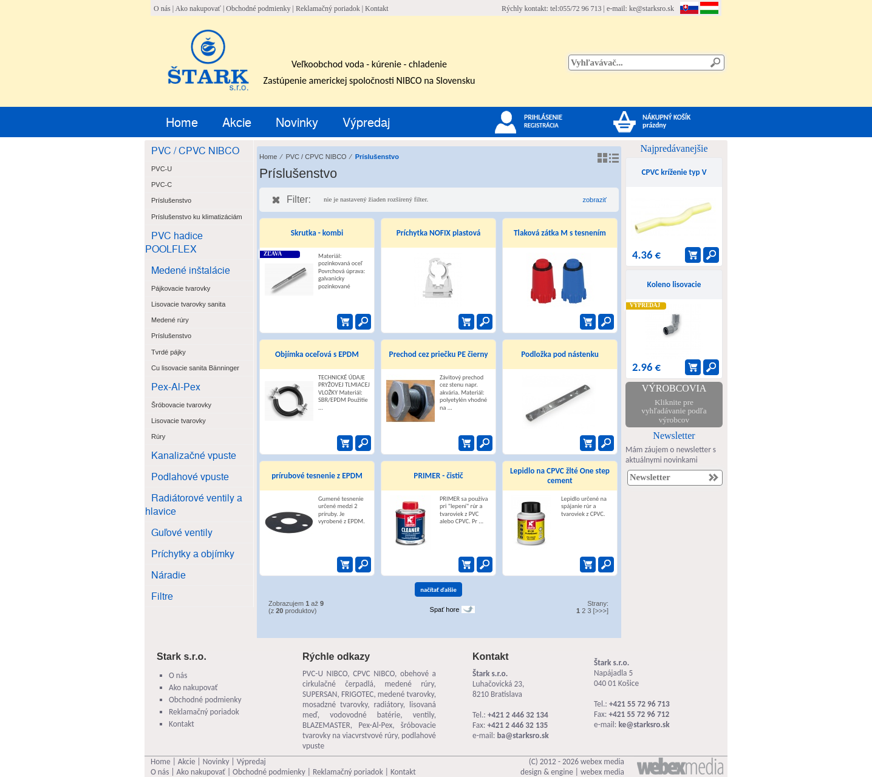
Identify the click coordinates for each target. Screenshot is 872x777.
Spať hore (445, 609)
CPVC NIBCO (374, 673)
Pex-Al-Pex (175, 386)
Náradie (168, 575)
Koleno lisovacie (674, 284)
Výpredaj (366, 122)
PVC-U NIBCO (324, 673)
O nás (162, 8)
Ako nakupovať (197, 8)
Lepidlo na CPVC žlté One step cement (560, 476)
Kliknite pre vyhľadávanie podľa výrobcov (673, 411)
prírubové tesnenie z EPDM (317, 475)
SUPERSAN (319, 694)
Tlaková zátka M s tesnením (560, 233)
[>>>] (600, 610)
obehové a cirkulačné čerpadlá (369, 678)
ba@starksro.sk (522, 735)
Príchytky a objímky (192, 553)
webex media (602, 761)
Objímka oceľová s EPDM (317, 354)
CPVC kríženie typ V (673, 172)
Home (182, 122)
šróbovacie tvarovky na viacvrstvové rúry (369, 730)
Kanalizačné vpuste (193, 455)
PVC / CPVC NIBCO (195, 150)
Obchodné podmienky (258, 8)
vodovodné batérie (365, 715)
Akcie (236, 122)
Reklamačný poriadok (328, 8)
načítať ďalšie (438, 590)
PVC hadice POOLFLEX (174, 242)
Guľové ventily (182, 532)
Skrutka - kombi (317, 233)
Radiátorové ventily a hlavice (193, 504)
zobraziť (594, 199)
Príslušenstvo (377, 156)
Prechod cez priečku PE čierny (438, 354)
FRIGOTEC (357, 694)
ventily (423, 715)
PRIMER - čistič (438, 475)
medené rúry (409, 684)
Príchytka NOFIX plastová (439, 233)
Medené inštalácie (190, 270)
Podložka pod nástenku (560, 354)
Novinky (297, 122)
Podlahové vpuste (190, 476)
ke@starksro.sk (651, 8)
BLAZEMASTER (326, 725)
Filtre (162, 596)
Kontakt (377, 8)
